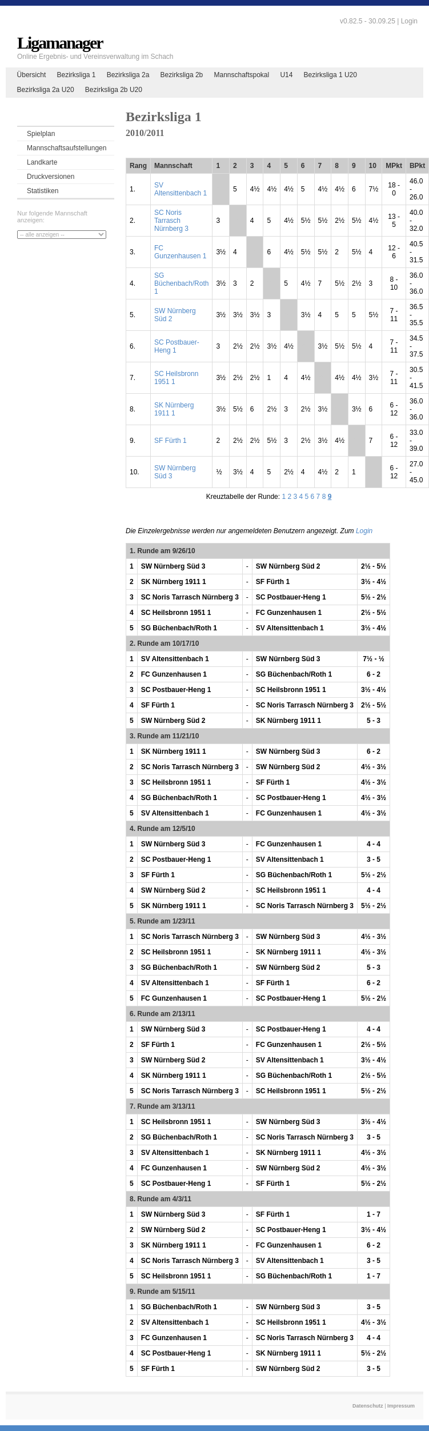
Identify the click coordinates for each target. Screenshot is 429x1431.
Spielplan (41, 134)
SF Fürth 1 (170, 441)
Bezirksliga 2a (128, 75)
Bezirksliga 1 (76, 75)
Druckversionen (50, 177)
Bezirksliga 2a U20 (45, 90)
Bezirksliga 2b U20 (113, 90)
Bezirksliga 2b (182, 75)
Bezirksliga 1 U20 (330, 75)
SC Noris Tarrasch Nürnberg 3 (171, 221)
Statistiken (42, 191)
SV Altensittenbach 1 (180, 189)
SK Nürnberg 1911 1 (174, 409)
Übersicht (31, 75)
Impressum (401, 1406)
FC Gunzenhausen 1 (180, 252)
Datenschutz (367, 1406)
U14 (286, 75)
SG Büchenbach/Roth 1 (181, 283)
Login (409, 21)
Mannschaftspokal (241, 75)
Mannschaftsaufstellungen (66, 148)
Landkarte (42, 162)
